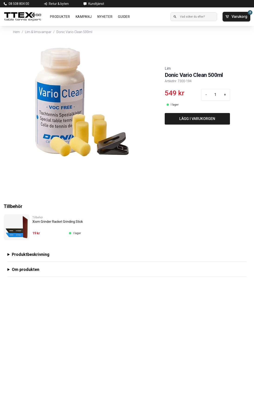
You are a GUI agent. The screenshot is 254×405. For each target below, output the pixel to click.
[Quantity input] (215, 94)
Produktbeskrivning (31, 254)
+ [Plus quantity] (225, 94)
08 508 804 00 (19, 4)
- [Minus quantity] (206, 94)
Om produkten (25, 269)
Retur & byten (59, 4)
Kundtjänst (96, 4)
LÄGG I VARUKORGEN (197, 118)
